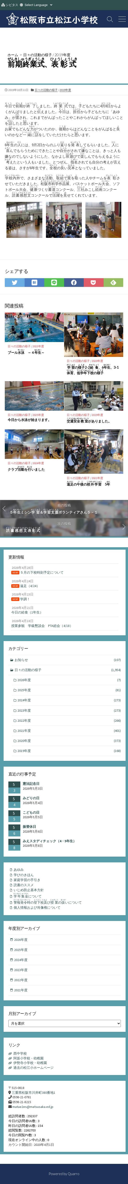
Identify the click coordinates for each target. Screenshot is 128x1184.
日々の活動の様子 (37, 55)
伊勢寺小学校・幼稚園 (30, 1063)
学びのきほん (24, 875)
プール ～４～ (26, 352)
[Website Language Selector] (38, 5)
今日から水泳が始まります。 (29, 420)
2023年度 (38, 346)
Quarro (73, 1174)
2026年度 (69, 680)
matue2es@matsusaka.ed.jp (32, 1107)
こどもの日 (31, 812)
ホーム (12, 55)
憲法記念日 (31, 783)
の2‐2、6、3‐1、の (93, 369)
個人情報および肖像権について (37, 907)
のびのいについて (48, 902)
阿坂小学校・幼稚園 (28, 1058)
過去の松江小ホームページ (33, 1067)
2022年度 (69, 720)
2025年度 (38, 415)
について (27, 895)
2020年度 (97, 361)
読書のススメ (24, 885)
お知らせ (68, 659)
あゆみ (19, 869)
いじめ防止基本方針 (29, 890)
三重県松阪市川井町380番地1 (33, 1092)
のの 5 (88, 483)
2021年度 (97, 478)
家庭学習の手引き (27, 880)
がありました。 (89, 420)
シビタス (12, 5)
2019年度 (62, 55)
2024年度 (38, 463)
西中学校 (20, 1053)
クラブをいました (26, 468)
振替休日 (29, 826)
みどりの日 (31, 798)
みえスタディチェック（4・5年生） (49, 841)
